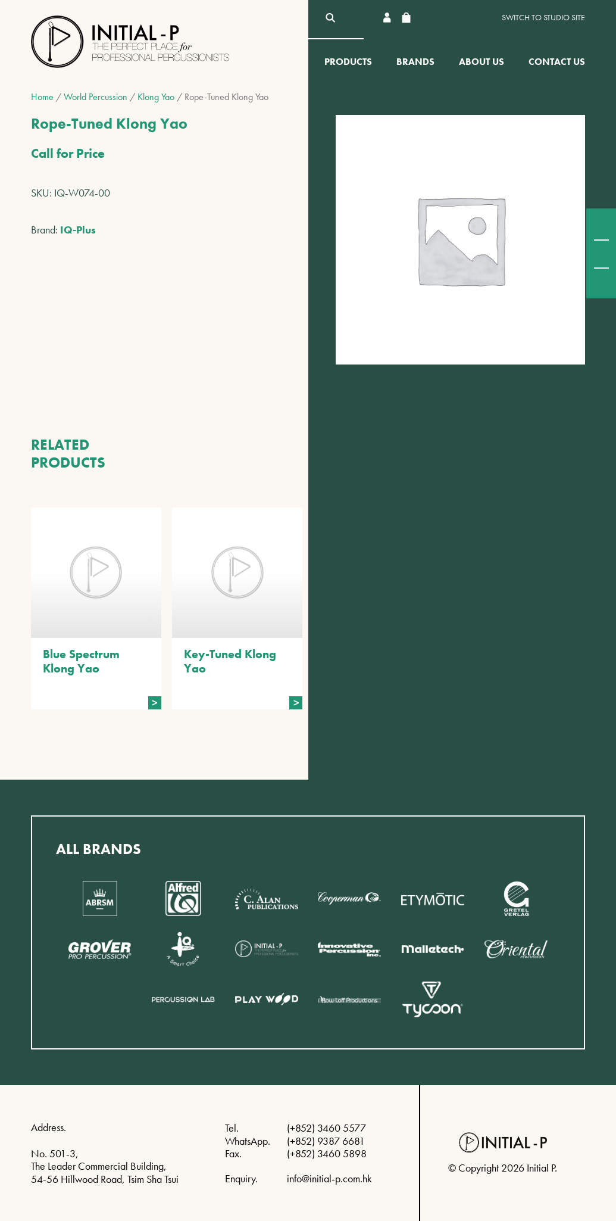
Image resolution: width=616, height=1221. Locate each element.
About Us (481, 61)
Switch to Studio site (543, 18)
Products (348, 61)
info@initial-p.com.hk (329, 1178)
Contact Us (557, 61)
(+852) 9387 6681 (326, 1141)
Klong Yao (155, 97)
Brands (415, 61)
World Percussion (95, 97)
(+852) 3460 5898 (327, 1153)
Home (42, 97)
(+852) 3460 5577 (326, 1128)
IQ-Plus (78, 229)
